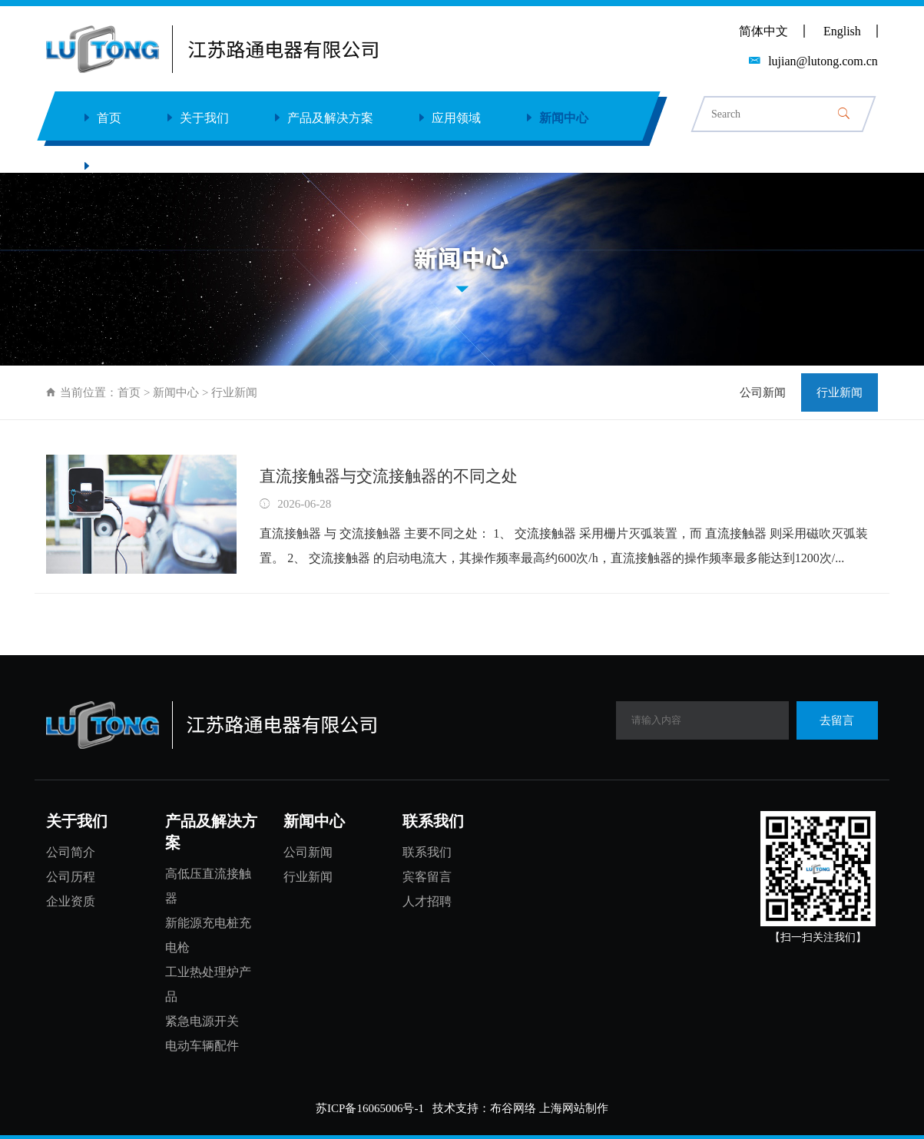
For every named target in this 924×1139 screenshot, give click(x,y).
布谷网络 (513, 1108)
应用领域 (450, 117)
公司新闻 (763, 392)
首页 (102, 117)
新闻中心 (557, 117)
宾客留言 (427, 876)
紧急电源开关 (202, 1021)
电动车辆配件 (202, 1045)
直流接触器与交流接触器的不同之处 (389, 476)
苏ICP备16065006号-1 (370, 1108)
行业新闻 (839, 392)
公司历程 (70, 876)
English (842, 31)
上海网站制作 (573, 1108)
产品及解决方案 (324, 117)
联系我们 (115, 166)
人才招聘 (427, 901)
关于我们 (198, 117)
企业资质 (70, 901)
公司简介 (70, 852)
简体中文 (763, 31)
